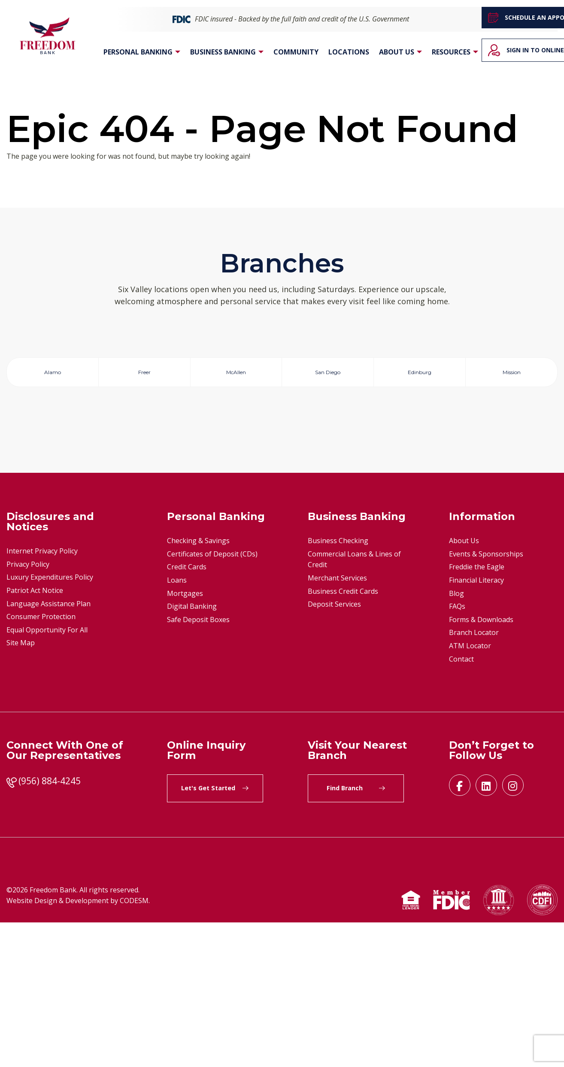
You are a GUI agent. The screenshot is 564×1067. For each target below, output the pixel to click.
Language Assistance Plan (48, 748)
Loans (177, 724)
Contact (461, 803)
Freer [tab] (144, 374)
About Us (464, 685)
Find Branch (356, 933)
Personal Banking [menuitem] (138, 52)
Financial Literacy (476, 724)
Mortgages (185, 738)
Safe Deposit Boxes (198, 764)
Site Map (20, 787)
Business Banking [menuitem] (223, 52)
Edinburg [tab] (419, 374)
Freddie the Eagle (476, 711)
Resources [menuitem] (451, 52)
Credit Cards (186, 711)
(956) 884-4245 (49, 926)
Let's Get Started (215, 933)
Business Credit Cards (343, 736)
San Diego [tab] (327, 374)
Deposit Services (334, 749)
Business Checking (338, 685)
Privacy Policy (27, 708)
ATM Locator (470, 790)
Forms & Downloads (481, 764)
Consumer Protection (41, 761)
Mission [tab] (511, 374)
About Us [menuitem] (396, 52)
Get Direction (56, 533)
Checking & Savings (198, 685)
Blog (456, 738)
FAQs (457, 751)
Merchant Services (337, 722)
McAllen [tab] (236, 374)
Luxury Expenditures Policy (49, 722)
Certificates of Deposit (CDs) (212, 698)
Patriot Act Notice (34, 735)
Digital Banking (192, 751)
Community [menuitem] (295, 52)
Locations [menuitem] (348, 52)
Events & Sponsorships (486, 698)
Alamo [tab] (52, 374)
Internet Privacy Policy (42, 696)
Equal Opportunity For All (47, 774)
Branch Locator (474, 777)
